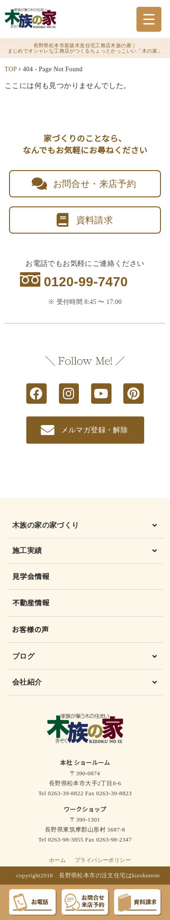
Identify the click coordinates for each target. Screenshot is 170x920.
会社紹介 (27, 682)
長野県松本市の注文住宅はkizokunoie (109, 875)
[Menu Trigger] (148, 19)
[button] (85, 527)
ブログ (23, 656)
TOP (11, 69)
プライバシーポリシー (103, 860)
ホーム (57, 860)
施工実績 (27, 550)
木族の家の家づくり (45, 525)
